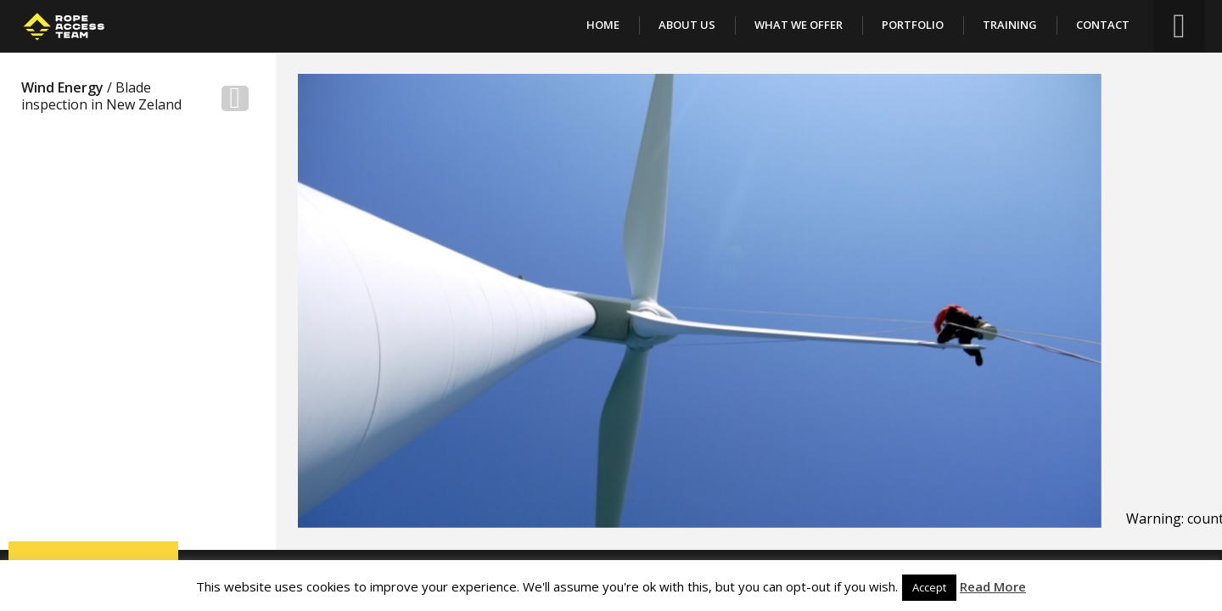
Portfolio (913, 24)
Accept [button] (929, 587)
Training (1010, 24)
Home (602, 24)
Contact (1103, 24)
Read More (993, 586)
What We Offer (798, 24)
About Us (687, 24)
